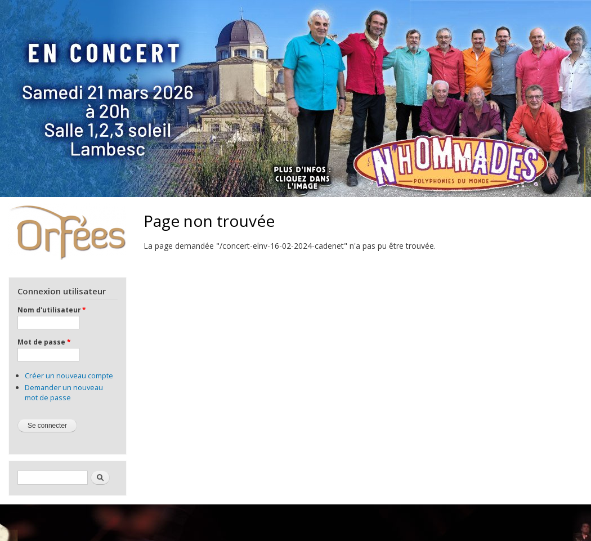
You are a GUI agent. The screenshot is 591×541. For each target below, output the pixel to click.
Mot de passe (43, 341)
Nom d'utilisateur (51, 309)
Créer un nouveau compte (69, 375)
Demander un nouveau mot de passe (64, 392)
